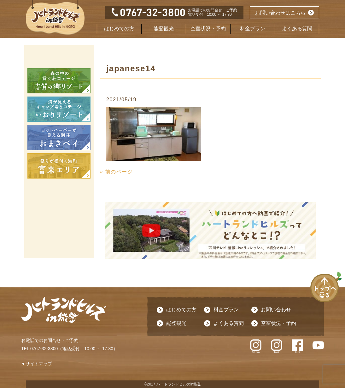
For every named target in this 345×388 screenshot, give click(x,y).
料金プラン (252, 28)
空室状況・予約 (208, 28)
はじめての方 (119, 28)
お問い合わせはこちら (280, 12)
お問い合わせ (276, 309)
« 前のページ (116, 171)
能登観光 (164, 28)
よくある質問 (297, 28)
